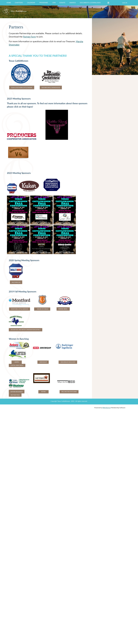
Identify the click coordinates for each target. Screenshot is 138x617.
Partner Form (29, 36)
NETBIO (43, 391)
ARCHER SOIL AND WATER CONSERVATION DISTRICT (25, 329)
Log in (124, 3)
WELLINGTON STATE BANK (69, 391)
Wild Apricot (106, 407)
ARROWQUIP (43, 362)
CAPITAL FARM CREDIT (17, 365)
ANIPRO (16, 362)
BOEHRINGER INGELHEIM (67, 362)
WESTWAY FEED (15, 395)
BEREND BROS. (63, 309)
